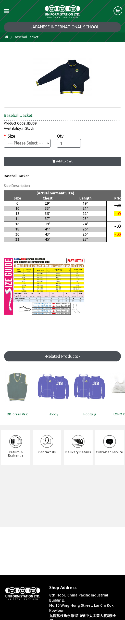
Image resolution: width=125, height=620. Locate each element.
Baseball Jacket (26, 37)
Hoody (53, 414)
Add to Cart (62, 161)
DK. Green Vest (17, 414)
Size (11, 136)
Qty (60, 136)
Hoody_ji (89, 414)
